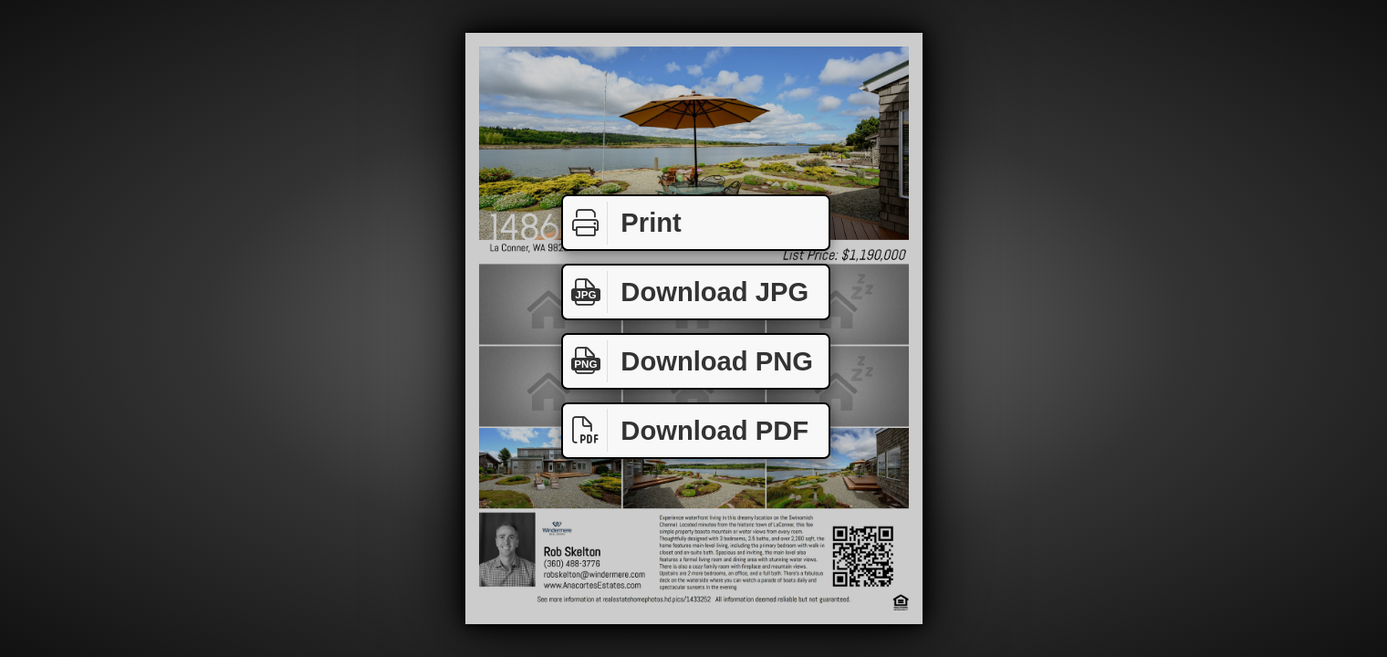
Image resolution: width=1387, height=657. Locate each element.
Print (622, 223)
